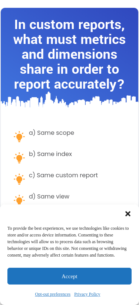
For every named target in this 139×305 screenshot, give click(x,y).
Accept (69, 276)
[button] (128, 213)
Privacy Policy (87, 294)
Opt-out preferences (53, 294)
